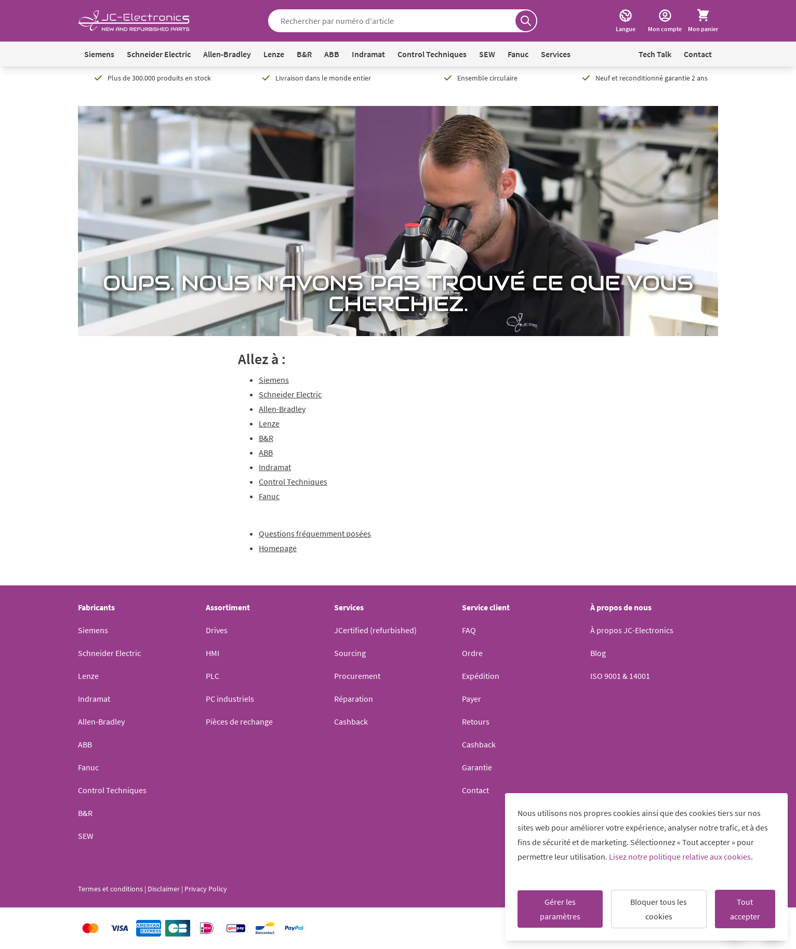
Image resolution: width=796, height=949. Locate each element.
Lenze (273, 54)
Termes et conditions (110, 888)
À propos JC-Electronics (631, 630)
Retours (475, 721)
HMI (212, 653)
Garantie (477, 767)
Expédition (480, 676)
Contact (698, 54)
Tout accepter (745, 909)
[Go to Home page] (134, 21)
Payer (471, 698)
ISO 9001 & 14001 (620, 676)
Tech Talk (655, 54)
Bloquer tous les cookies (658, 909)
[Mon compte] (665, 20)
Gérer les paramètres (560, 909)
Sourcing (350, 653)
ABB (331, 54)
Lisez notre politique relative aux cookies (680, 856)
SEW (487, 54)
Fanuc (518, 54)
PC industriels (230, 698)
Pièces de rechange (239, 721)
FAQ (469, 630)
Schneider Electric (159, 54)
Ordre (472, 653)
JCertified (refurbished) (375, 630)
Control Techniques (432, 54)
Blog (598, 653)
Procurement (357, 676)
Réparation (353, 698)
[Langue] (625, 20)
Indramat (368, 54)
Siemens (99, 54)
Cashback (351, 721)
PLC (212, 676)
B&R (304, 54)
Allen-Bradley (227, 54)
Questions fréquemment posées (315, 533)
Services (556, 54)
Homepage (278, 548)
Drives (217, 630)
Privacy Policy (205, 888)
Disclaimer (164, 888)
